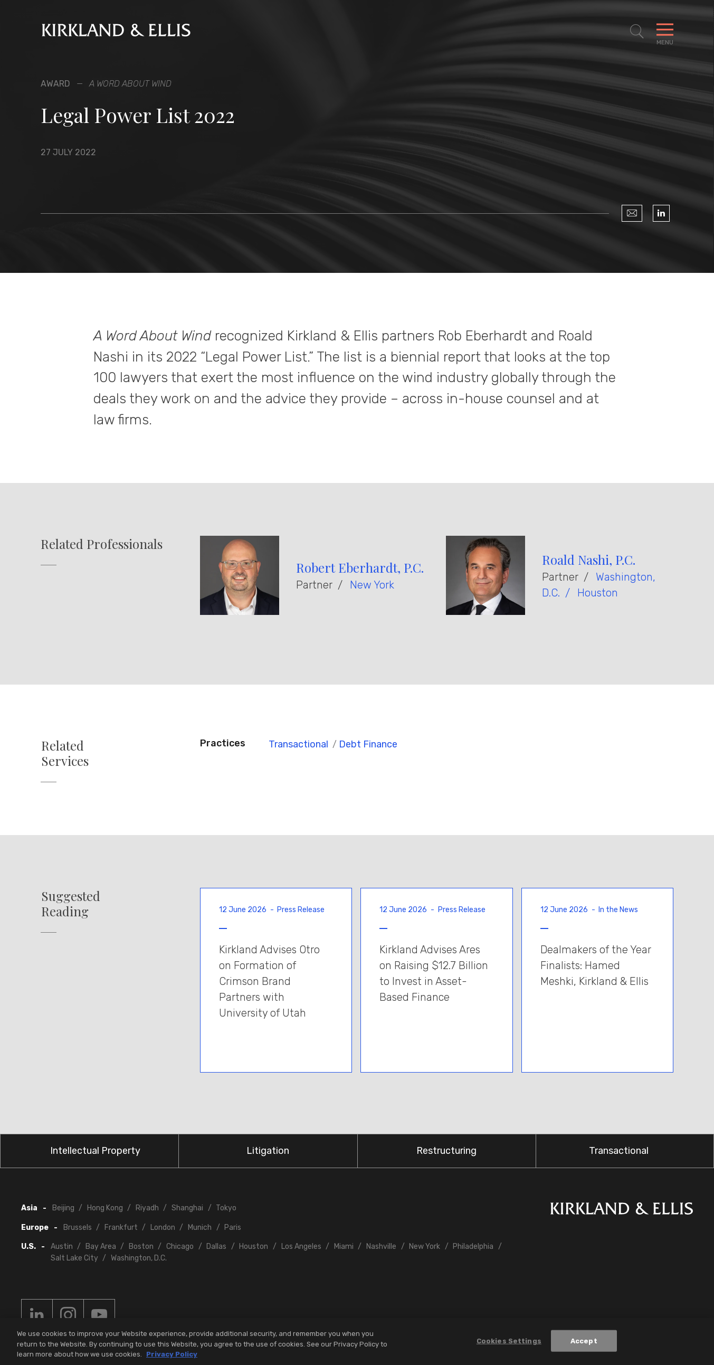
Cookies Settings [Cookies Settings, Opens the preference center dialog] (509, 1344)
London (162, 1227)
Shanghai (187, 1207)
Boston (141, 1246)
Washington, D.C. (139, 1258)
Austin (62, 1246)
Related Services (65, 753)
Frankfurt (121, 1227)
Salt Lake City (74, 1258)
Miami (344, 1246)
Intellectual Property (95, 1151)
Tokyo (226, 1207)
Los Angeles (301, 1246)
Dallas (216, 1246)
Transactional (298, 744)
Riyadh (147, 1207)
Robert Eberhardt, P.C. (360, 567)
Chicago (180, 1246)
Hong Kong (105, 1207)
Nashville (381, 1246)
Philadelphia (473, 1246)
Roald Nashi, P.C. (588, 559)
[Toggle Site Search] (637, 32)
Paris (232, 1227)
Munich (200, 1227)
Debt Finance (368, 744)
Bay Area (100, 1246)
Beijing (63, 1207)
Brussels (77, 1227)
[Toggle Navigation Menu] (665, 32)
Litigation (267, 1151)
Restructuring (446, 1151)
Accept (583, 1344)
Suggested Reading (70, 904)
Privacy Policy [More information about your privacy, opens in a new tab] (171, 1358)
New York (372, 585)
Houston (597, 592)
